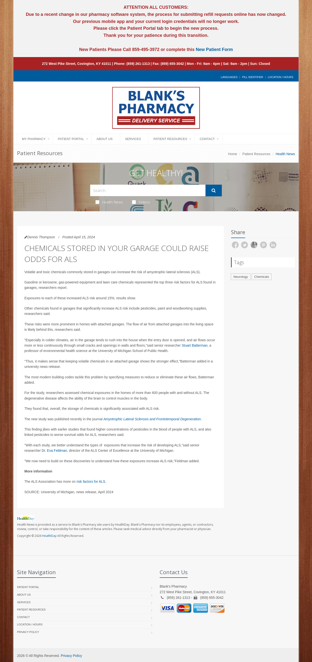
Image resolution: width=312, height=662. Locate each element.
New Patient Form (214, 49)
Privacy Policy (28, 632)
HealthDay (49, 536)
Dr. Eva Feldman (54, 450)
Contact (207, 139)
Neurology (241, 277)
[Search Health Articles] (147, 190)
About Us (105, 139)
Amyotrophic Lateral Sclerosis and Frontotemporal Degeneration (152, 419)
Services (133, 139)
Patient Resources (170, 139)
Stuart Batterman (194, 345)
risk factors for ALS (91, 481)
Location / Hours (280, 77)
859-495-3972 (145, 49)
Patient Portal (71, 139)
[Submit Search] (213, 190)
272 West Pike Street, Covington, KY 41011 (76, 64)
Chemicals (261, 277)
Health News (109, 202)
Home (232, 154)
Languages (229, 77)
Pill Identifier (252, 77)
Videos (141, 202)
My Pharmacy (34, 139)
